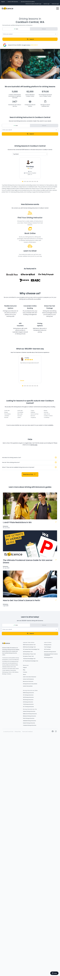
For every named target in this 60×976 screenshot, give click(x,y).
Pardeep (30, 166)
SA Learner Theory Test (28, 656)
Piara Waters (7, 414)
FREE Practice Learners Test (29, 644)
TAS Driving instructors (28, 704)
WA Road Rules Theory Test (29, 654)
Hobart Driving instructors (29, 723)
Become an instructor (28, 681)
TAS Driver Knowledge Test (29, 658)
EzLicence (5, 526)
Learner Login (47, 3)
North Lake (20, 410)
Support (3, 1)
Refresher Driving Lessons (50, 651)
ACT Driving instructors (28, 706)
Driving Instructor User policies (30, 683)
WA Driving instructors (28, 699)
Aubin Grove (47, 414)
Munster (6, 417)
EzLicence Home (7, 8)
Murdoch (33, 415)
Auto (17, 29)
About (24, 674)
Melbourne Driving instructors (30, 713)
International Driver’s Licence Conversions (51, 654)
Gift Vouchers (47, 649)
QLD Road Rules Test (28, 651)
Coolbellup (46, 417)
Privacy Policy (18, 731)
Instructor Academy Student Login (33, 3)
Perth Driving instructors (28, 718)
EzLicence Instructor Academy (28, 1)
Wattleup (33, 412)
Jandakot (6, 415)
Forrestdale (20, 412)
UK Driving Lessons (48, 657)
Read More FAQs (29, 474)
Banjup (6, 412)
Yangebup (33, 417)
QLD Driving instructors (28, 697)
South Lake (7, 410)
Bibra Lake (20, 414)
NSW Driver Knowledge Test (29, 647)
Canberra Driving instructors (29, 725)
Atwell (19, 417)
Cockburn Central (48, 415)
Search (30, 39)
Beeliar (45, 410)
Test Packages (47, 647)
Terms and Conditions (27, 731)
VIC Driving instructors (28, 695)
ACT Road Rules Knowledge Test (30, 661)
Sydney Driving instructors (29, 711)
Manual (44, 29)
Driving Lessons (47, 644)
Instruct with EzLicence (13, 1)
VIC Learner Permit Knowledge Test (31, 649)
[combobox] (30, 34)
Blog (24, 669)
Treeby (32, 410)
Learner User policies (27, 686)
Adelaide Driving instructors (29, 720)
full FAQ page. (33, 445)
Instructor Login (55, 3)
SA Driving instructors (28, 702)
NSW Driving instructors (28, 692)
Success (20, 415)
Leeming (46, 412)
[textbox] (30, 34)
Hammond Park (34, 414)
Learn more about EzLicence (29, 676)
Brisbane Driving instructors (29, 716)
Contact (25, 672)
